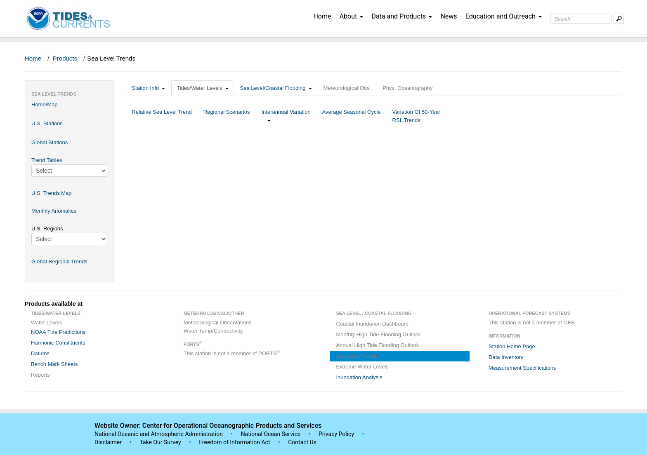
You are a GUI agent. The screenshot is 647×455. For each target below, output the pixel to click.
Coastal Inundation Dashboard (372, 324)
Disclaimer (108, 442)
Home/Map (44, 104)
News (448, 16)
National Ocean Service (271, 434)
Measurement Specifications (522, 368)
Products (65, 58)
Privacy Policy (336, 434)
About (352, 16)
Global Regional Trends (59, 261)
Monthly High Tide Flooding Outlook (378, 334)
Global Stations (49, 142)
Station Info (148, 88)
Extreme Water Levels (362, 367)
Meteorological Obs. (347, 88)
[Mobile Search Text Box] (619, 19)
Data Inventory (506, 357)
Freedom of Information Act (234, 442)
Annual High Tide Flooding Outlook (377, 345)
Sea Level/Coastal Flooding (276, 88)
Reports (40, 375)
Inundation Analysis (359, 377)
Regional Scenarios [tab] (226, 116)
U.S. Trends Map (51, 193)
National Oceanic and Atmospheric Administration (158, 434)
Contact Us (302, 442)
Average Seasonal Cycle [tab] (351, 116)
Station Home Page (512, 346)
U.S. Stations (47, 123)
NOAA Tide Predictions (58, 332)
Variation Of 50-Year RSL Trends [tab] (416, 116)
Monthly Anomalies (53, 211)
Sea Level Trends (357, 356)
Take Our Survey (160, 442)
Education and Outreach (503, 16)
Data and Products (401, 16)
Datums (40, 353)
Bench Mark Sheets (54, 364)
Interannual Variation (285, 116)
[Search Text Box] (581, 19)
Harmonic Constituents (58, 343)
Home (322, 16)
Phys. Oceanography (407, 88)
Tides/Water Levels (202, 88)
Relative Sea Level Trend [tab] (161, 116)
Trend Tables (46, 160)
